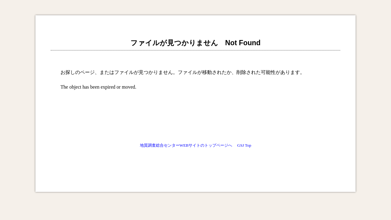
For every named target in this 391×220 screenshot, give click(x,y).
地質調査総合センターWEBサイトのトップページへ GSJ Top (195, 145)
